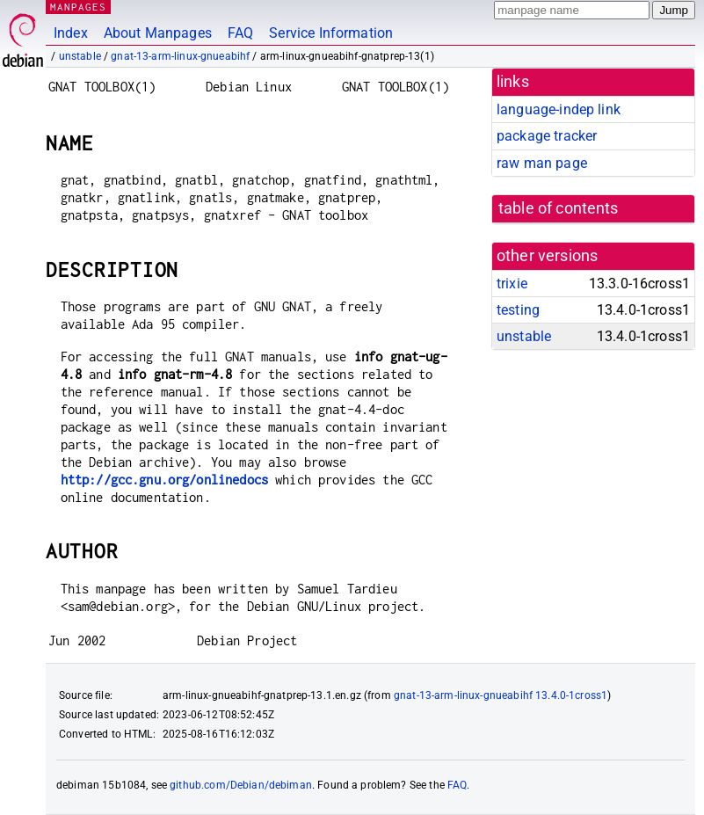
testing (518, 310)
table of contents (558, 208)
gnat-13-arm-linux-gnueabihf (180, 56)
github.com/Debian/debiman (241, 785)
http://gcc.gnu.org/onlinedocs (164, 479)
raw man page (542, 163)
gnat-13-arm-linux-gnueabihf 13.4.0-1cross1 (500, 695)
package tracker (547, 135)
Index (71, 33)
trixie (512, 283)
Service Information (331, 33)
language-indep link (559, 109)
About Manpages (158, 33)
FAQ (240, 33)
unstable (80, 56)
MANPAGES (78, 6)
